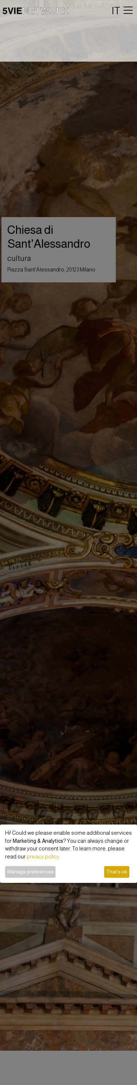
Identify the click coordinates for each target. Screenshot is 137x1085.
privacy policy (43, 857)
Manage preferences (30, 871)
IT (116, 10)
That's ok (116, 871)
